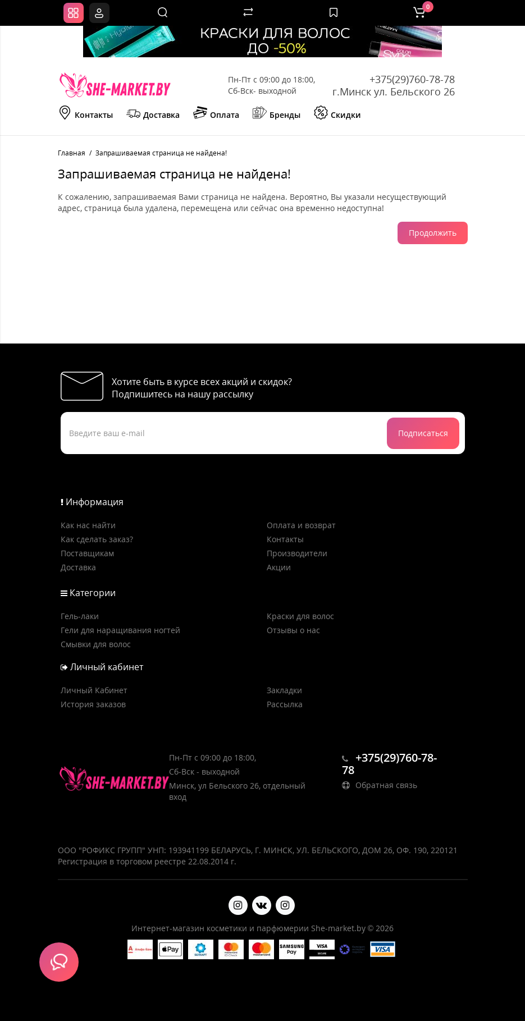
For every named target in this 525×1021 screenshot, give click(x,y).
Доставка (153, 114)
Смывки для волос (96, 644)
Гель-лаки (80, 616)
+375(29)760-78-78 (412, 79)
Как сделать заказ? (97, 539)
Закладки (284, 690)
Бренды (276, 114)
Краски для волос (300, 616)
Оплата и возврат (301, 525)
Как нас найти (88, 525)
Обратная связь (379, 785)
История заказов (93, 704)
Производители (297, 553)
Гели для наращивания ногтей (120, 630)
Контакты (85, 114)
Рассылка (285, 704)
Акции (279, 567)
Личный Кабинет (94, 690)
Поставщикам (87, 553)
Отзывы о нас (293, 630)
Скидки (337, 114)
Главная (71, 153)
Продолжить (432, 232)
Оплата (216, 114)
